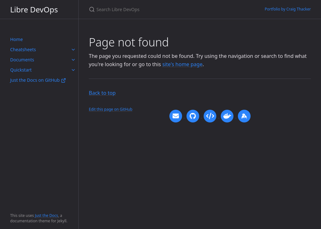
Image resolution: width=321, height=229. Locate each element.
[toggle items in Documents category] (73, 60)
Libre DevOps (34, 9)
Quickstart (21, 70)
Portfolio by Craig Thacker (288, 9)
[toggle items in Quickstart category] (73, 70)
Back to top (102, 92)
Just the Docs (46, 215)
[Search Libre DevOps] (164, 9)
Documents (22, 60)
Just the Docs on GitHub (38, 80)
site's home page (182, 64)
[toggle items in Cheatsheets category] (73, 50)
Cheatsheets (23, 49)
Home (16, 39)
